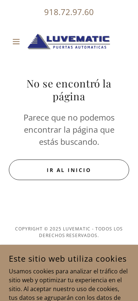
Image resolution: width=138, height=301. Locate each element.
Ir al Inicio (69, 169)
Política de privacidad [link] (69, 253)
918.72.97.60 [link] (69, 11)
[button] (18, 41)
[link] (69, 41)
